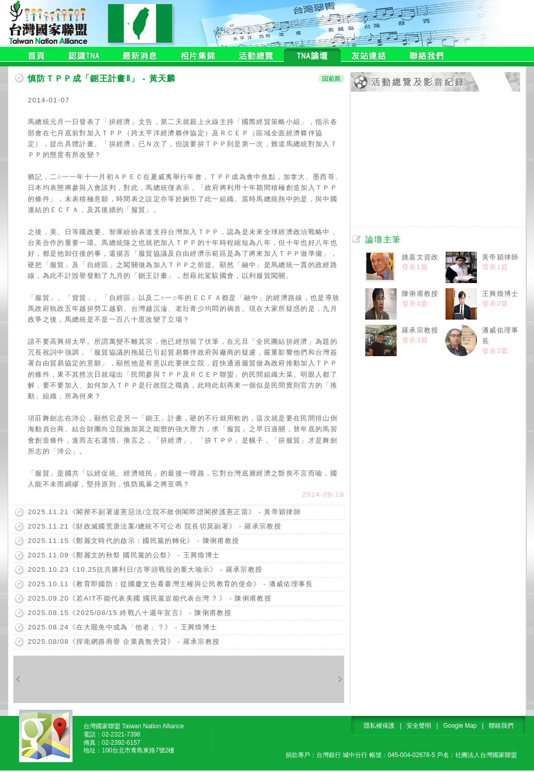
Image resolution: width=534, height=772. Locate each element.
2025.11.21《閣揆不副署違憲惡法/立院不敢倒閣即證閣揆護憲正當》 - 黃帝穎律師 (164, 512)
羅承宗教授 (420, 330)
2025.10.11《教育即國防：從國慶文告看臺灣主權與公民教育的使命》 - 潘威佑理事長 (170, 584)
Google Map (459, 725)
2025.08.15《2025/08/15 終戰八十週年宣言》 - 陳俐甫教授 (130, 613)
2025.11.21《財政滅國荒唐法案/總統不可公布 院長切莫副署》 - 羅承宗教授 (154, 526)
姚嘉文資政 (420, 257)
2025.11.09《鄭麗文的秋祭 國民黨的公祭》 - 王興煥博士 (124, 555)
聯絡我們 (501, 725)
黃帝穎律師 (500, 257)
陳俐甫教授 (420, 293)
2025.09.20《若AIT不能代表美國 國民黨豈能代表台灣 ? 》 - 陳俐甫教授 (150, 598)
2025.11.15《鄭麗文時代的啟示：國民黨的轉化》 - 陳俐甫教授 (133, 541)
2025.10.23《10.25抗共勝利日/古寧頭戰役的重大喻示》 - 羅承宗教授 (145, 569)
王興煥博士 (500, 293)
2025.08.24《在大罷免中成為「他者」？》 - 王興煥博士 (122, 627)
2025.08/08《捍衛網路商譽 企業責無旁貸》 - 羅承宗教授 (124, 641)
